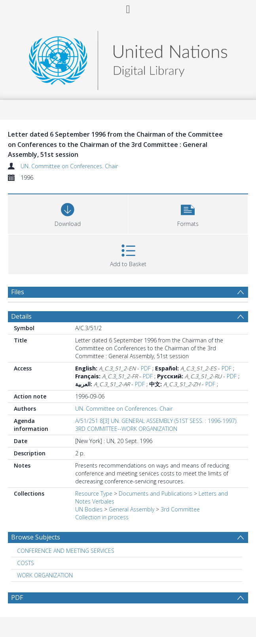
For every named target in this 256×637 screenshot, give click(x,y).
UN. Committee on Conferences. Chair (69, 166)
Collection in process (102, 517)
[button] (188, 213)
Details (21, 316)
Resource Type (93, 493)
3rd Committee (180, 509)
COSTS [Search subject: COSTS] (25, 563)
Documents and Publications (155, 493)
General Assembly (131, 509)
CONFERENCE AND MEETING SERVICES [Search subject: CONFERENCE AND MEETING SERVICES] (65, 550)
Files (17, 291)
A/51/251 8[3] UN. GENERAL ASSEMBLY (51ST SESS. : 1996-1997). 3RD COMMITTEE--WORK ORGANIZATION (156, 424)
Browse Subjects (35, 537)
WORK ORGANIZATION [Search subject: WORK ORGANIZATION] (45, 575)
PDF (146, 368)
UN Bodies (88, 509)
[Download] (68, 213)
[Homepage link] (128, 58)
